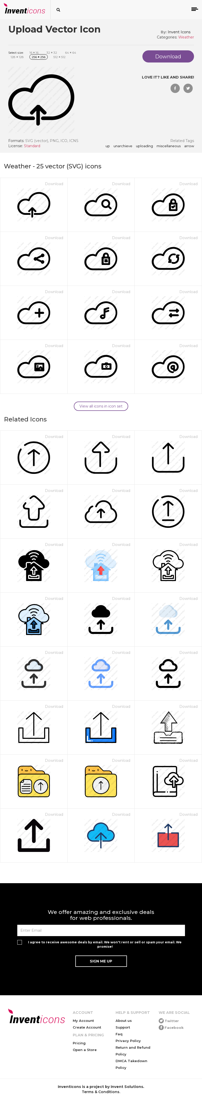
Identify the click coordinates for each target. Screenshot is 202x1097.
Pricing (79, 1043)
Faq (119, 1034)
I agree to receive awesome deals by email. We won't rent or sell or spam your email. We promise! (105, 944)
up (108, 146)
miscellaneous (169, 146)
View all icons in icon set (101, 406)
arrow (189, 146)
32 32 (51, 52)
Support (123, 1027)
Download (54, 184)
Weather (186, 37)
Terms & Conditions (100, 1092)
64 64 (70, 52)
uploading (144, 146)
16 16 (33, 52)
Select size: (16, 52)
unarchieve (123, 146)
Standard (32, 146)
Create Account (87, 1027)
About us (124, 1020)
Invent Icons (179, 32)
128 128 (17, 57)
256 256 (38, 57)
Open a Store (85, 1050)
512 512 (59, 57)
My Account (83, 1020)
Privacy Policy (128, 1041)
